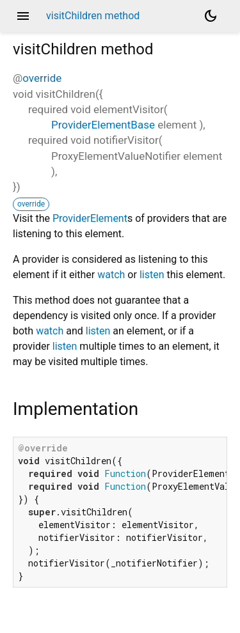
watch (111, 275)
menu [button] (23, 16)
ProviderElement (89, 218)
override (41, 78)
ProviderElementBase (103, 124)
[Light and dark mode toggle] (210, 16)
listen (152, 275)
